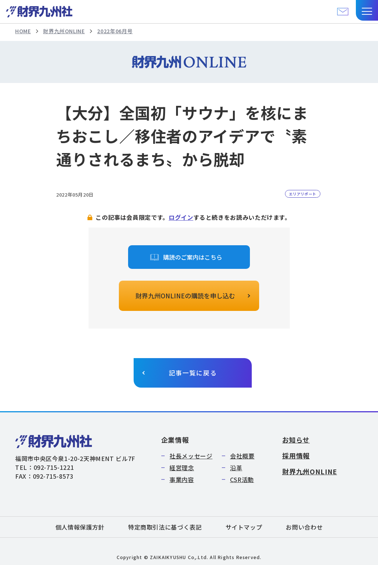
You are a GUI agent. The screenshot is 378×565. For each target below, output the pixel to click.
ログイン (181, 217)
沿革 (236, 467)
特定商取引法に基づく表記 (165, 527)
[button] (367, 10)
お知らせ (296, 439)
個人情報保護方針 (79, 527)
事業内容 (181, 479)
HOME (23, 31)
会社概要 (242, 455)
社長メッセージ (190, 455)
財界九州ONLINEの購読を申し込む (185, 295)
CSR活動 (242, 479)
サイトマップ (244, 527)
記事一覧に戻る (193, 372)
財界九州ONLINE (64, 31)
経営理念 (181, 467)
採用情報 (296, 455)
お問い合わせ (304, 527)
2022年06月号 (115, 31)
